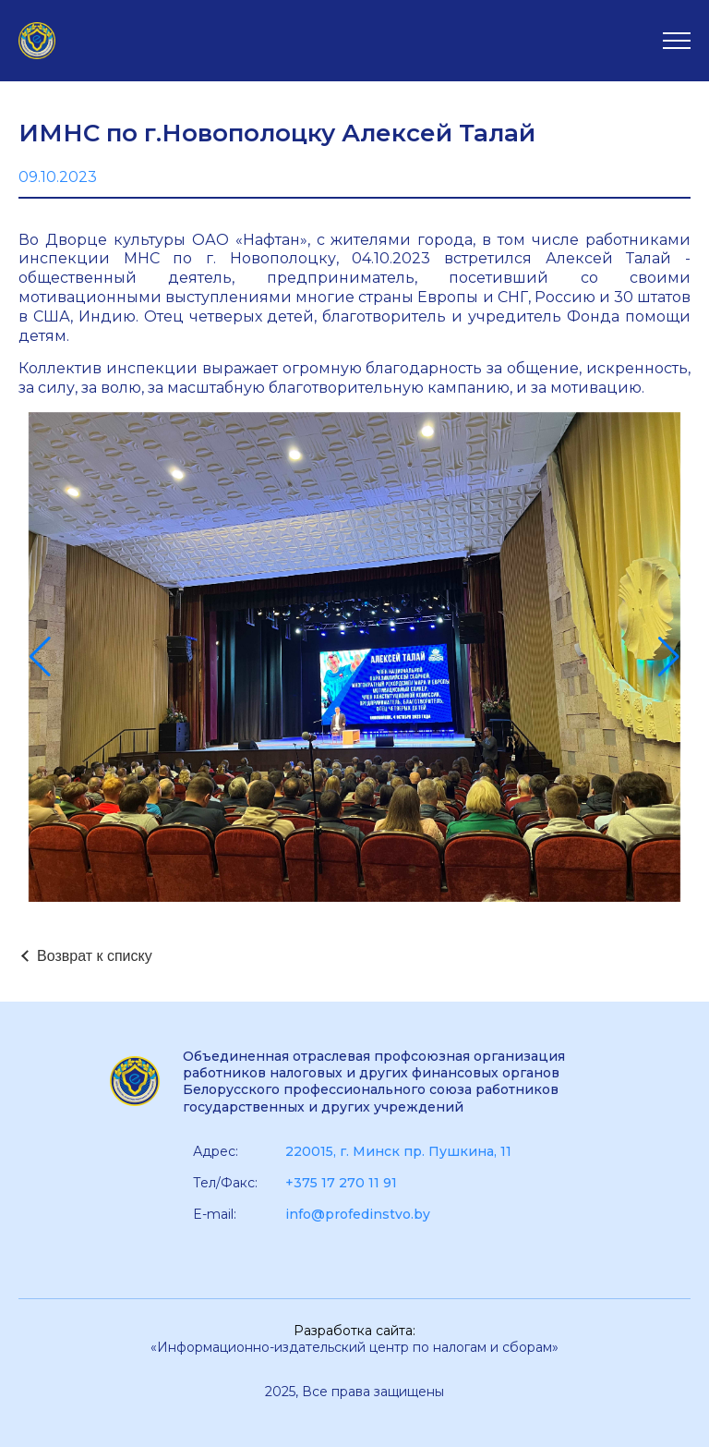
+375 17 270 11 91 (341, 1182)
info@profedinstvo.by (357, 1214)
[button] (40, 657)
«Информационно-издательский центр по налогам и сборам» (354, 1347)
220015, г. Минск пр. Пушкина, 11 (398, 1151)
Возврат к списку (94, 956)
